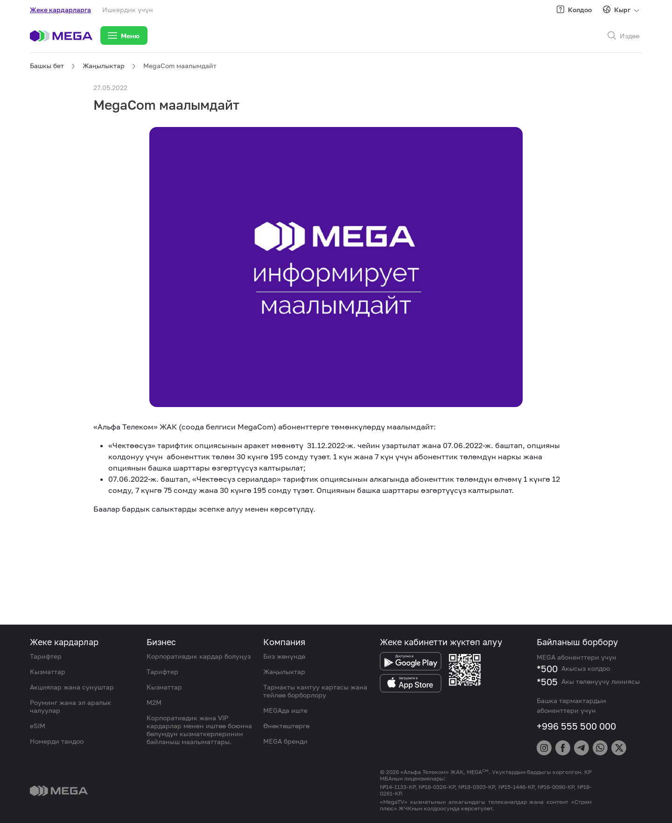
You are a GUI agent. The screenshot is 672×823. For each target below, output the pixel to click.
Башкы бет (47, 66)
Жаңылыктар (104, 66)
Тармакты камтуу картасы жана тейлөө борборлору (315, 691)
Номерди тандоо (57, 741)
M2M (154, 702)
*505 (547, 681)
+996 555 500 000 (576, 726)
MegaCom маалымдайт (180, 66)
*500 (547, 668)
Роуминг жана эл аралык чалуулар (70, 706)
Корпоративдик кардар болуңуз (199, 656)
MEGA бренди (285, 741)
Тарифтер (46, 656)
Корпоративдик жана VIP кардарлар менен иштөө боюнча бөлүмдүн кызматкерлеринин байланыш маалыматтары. (199, 730)
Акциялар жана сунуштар (72, 687)
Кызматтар (47, 671)
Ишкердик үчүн (127, 10)
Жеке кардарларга (60, 10)
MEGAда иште (285, 710)
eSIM (37, 726)
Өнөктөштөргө (286, 726)
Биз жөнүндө (284, 656)
